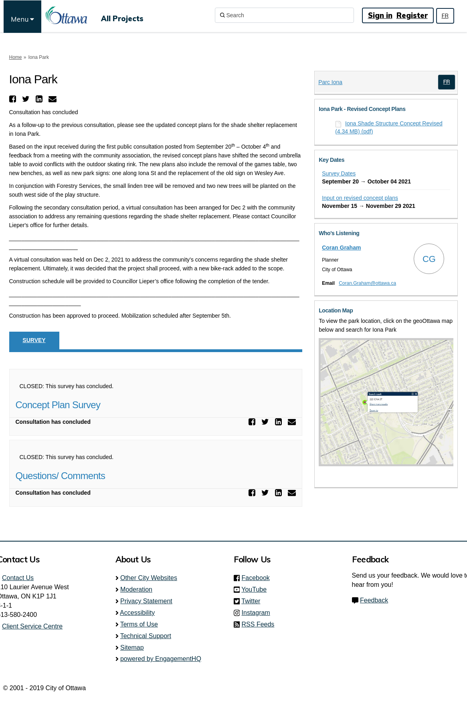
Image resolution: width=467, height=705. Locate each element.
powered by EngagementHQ (160, 658)
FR (445, 15)
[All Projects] (122, 15)
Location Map (336, 310)
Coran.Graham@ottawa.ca (367, 283)
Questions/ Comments (60, 475)
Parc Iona (330, 82)
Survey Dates (339, 173)
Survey (33, 340)
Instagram (258, 612)
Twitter (253, 601)
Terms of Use (139, 624)
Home (15, 57)
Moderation (136, 589)
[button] (13, 99)
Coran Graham (341, 247)
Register (412, 15)
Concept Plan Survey (58, 404)
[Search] (284, 15)
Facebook (258, 577)
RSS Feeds (258, 624)
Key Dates (331, 160)
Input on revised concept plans (360, 198)
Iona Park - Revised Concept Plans (362, 109)
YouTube (256, 589)
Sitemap (132, 647)
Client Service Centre (32, 626)
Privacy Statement (146, 601)
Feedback (374, 600)
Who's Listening (339, 233)
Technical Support (145, 635)
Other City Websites (148, 577)
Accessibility (137, 612)
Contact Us (18, 577)
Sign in (380, 15)
